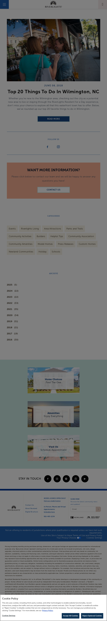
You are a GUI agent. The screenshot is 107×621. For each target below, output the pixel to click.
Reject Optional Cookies (92, 616)
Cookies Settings (8, 616)
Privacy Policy (47, 611)
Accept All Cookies (70, 616)
